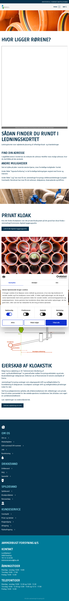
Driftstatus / (46, 2)
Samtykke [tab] (12, 282)
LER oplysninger (50, 127)
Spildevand (7, 491)
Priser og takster (9, 518)
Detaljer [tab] (34, 282)
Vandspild (7, 514)
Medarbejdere (8, 442)
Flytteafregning (8, 529)
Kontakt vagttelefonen (59, 2)
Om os (5, 438)
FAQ (4, 472)
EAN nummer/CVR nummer (13, 446)
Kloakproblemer (9, 495)
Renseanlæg (7, 499)
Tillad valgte (34, 322)
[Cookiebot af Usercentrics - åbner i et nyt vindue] (58, 276)
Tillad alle (56, 322)
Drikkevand (7, 468)
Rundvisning (7, 453)
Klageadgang (8, 522)
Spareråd (6, 476)
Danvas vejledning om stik (13, 405)
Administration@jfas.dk (10, 560)
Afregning (6, 526)
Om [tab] (57, 282)
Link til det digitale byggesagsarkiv (15, 229)
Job (4, 449)
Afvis (13, 322)
